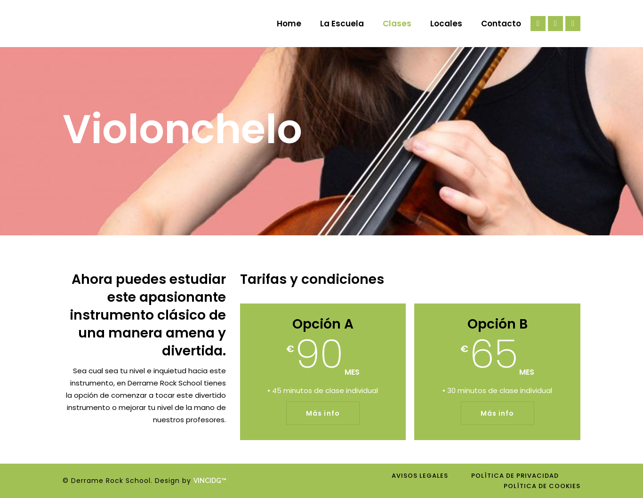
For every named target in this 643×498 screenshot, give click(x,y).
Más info (323, 413)
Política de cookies (542, 486)
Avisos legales (420, 475)
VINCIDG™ (212, 480)
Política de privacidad (515, 475)
